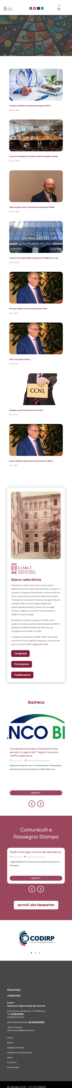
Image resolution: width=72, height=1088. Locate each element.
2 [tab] (35, 952)
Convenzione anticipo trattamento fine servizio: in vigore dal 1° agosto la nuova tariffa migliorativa (34, 752)
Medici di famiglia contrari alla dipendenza (35, 852)
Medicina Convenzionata (19, 1053)
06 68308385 (17, 1014)
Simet (10, 1043)
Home (10, 1038)
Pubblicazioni (22, 675)
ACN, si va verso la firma (19, 359)
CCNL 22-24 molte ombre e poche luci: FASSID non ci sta (33, 258)
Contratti (12, 1062)
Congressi (20, 653)
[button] (31, 803)
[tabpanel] (36, 938)
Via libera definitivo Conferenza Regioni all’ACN (29, 106)
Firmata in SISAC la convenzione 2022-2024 (28, 309)
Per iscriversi (13, 1067)
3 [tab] (39, 952)
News (10, 1058)
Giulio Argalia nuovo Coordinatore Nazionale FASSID (31, 207)
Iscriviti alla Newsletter (36, 905)
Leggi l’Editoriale (40, 644)
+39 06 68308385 (36, 1022)
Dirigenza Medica (15, 1048)
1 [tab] (31, 952)
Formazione (21, 664)
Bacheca (45, 761)
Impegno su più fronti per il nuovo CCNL (26, 410)
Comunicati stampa (35, 857)
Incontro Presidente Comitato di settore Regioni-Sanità (33, 156)
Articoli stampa (34, 761)
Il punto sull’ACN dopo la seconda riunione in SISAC (31, 461)
